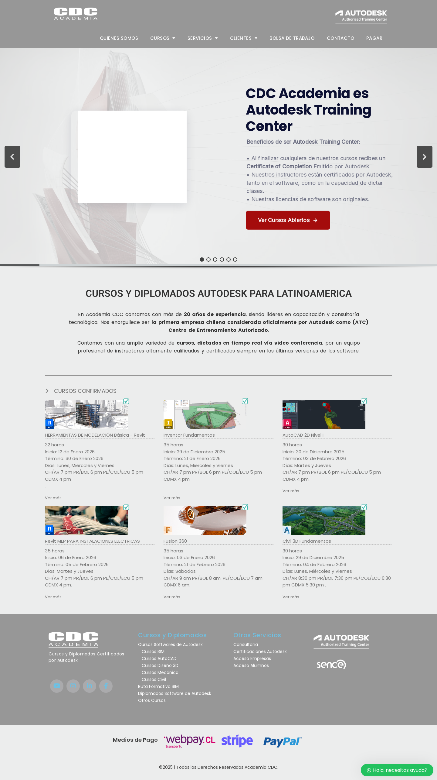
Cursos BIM (151, 651)
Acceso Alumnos (251, 665)
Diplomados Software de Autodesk (174, 693)
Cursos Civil (152, 679)
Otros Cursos (152, 700)
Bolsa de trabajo (291, 38)
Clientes (244, 38)
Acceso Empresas (252, 658)
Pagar (374, 38)
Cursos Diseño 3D (158, 665)
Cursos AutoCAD (157, 658)
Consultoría (245, 644)
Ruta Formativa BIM (158, 686)
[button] (218, 157)
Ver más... (54, 498)
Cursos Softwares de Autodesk (170, 644)
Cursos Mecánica (158, 672)
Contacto (340, 38)
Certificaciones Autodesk (260, 651)
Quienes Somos (119, 38)
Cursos (162, 38)
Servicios (203, 38)
